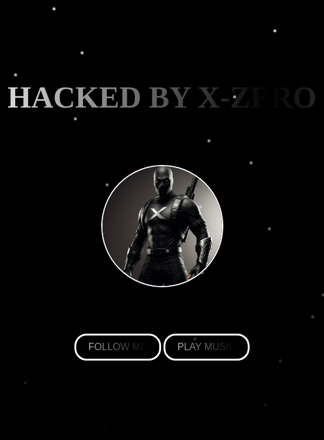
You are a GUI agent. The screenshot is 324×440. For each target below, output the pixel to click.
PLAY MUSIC (207, 347)
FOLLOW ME (117, 347)
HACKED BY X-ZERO (162, 97)
